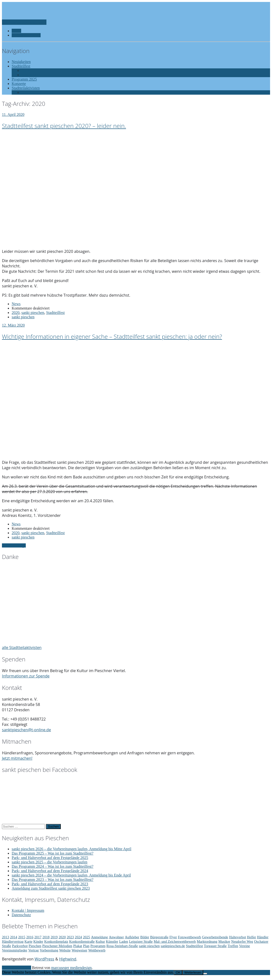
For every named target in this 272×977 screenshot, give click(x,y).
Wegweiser (79, 950)
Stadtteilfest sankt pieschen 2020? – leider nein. (64, 126)
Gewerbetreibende (215, 937)
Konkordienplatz (56, 941)
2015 (21, 937)
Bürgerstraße (159, 937)
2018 (46, 937)
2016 (29, 937)
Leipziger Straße (141, 941)
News (16, 304)
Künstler (112, 941)
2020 (15, 312)
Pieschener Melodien (57, 946)
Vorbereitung (49, 950)
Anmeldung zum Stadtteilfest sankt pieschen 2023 (51, 888)
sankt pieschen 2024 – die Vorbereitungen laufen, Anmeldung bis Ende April (71, 875)
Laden (123, 941)
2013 (5, 937)
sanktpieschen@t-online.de (26, 729)
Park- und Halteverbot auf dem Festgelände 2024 (50, 871)
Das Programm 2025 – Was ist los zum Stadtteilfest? (52, 853)
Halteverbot (237, 937)
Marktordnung (207, 941)
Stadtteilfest (55, 312)
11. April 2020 (13, 114)
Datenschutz (21, 915)
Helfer (251, 937)
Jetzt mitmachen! (17, 758)
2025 (86, 937)
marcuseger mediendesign (71, 968)
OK (178, 972)
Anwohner (116, 937)
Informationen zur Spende (26, 676)
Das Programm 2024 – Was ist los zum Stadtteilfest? (52, 866)
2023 (70, 937)
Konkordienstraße (82, 941)
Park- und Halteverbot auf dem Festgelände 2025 (50, 858)
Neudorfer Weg (242, 941)
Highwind (67, 959)
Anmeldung (99, 937)
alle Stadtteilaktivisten (22, 647)
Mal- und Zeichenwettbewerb (175, 941)
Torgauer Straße (215, 946)
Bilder (144, 937)
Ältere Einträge (14, 545)
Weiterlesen (192, 972)
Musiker (224, 941)
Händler (262, 937)
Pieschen (35, 946)
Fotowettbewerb (189, 937)
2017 (37, 937)
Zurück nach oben (16, 968)
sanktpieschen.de (173, 946)
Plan (86, 946)
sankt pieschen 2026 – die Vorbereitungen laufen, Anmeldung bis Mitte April (71, 849)
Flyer (173, 937)
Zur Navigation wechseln (24, 22)
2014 (13, 937)
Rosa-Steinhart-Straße (122, 946)
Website (65, 950)
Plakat (77, 946)
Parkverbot (19, 946)
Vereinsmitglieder (14, 950)
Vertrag (33, 950)
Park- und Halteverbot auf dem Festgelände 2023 (50, 884)
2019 (54, 937)
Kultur (100, 941)
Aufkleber (132, 937)
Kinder (38, 941)
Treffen (233, 946)
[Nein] (205, 973)
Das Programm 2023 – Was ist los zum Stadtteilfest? (52, 879)
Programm (97, 946)
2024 (78, 937)
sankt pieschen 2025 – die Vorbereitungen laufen (49, 862)
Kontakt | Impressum (28, 910)
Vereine (244, 946)
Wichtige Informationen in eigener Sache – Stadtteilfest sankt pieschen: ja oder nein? (112, 336)
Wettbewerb (96, 950)
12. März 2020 (13, 325)
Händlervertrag (13, 941)
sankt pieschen (32, 312)
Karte (29, 941)
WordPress (44, 959)
